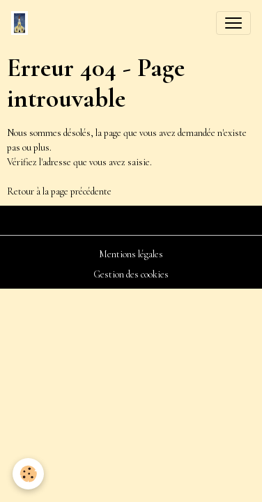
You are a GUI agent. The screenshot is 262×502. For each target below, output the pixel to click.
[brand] (22, 23)
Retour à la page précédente (59, 191)
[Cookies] (28, 473)
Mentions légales (131, 254)
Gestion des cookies (131, 274)
